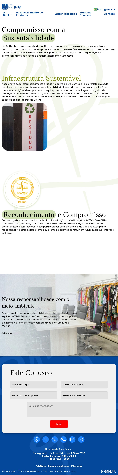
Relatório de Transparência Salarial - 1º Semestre (59, 466)
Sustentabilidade (66, 14)
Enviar (59, 424)
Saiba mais (7, 333)
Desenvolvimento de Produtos (29, 14)
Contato (109, 14)
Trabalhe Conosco (85, 14)
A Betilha (7, 14)
